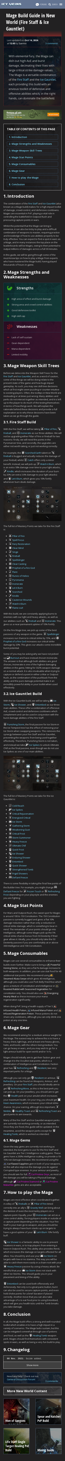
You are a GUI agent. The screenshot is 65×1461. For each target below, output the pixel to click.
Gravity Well (36, 1207)
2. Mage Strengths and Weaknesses (30, 143)
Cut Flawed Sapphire (18, 1163)
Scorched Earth (33, 452)
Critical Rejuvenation (23, 813)
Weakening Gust (21, 829)
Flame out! (17, 607)
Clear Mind (18, 548)
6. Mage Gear (17, 170)
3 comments (51, 43)
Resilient (41, 1068)
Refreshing (23, 1068)
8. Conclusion (17, 184)
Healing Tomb (10, 1134)
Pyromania (18, 579)
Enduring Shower (21, 857)
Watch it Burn (47, 464)
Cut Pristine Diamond (28, 1181)
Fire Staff (23, 79)
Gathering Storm (21, 825)
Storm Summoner (21, 837)
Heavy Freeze (19, 841)
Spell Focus (18, 540)
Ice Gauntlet (48, 79)
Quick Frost (18, 849)
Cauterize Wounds (22, 599)
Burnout (14, 657)
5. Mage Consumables (22, 164)
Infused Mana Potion (42, 1010)
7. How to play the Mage (23, 177)
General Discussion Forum (21, 1379)
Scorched (17, 591)
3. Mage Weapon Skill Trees (25, 150)
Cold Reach (18, 805)
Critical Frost (18, 833)
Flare (15, 571)
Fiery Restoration (21, 544)
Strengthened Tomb (22, 869)
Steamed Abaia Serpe (15, 978)
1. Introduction (18, 137)
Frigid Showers (20, 873)
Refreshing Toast (48, 1111)
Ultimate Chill (19, 845)
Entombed (40, 704)
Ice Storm (17, 821)
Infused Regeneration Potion (18, 1013)
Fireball (7, 433)
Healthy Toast (22, 1111)
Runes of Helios (20, 575)
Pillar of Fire (50, 429)
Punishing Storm (15, 724)
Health (14, 1095)
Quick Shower (19, 865)
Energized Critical (21, 817)
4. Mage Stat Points (21, 157)
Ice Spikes (34, 744)
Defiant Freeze (20, 877)
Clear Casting (19, 563)
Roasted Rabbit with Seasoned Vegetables (25, 989)
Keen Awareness (12, 1103)
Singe (15, 552)
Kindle (10, 471)
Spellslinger (18, 559)
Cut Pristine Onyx (40, 1174)
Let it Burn (17, 478)
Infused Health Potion (14, 1010)
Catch (31, 460)
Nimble (7, 1111)
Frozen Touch (34, 891)
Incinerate (25, 433)
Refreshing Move (20, 1088)
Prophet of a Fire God (23, 567)
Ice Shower (20, 704)
